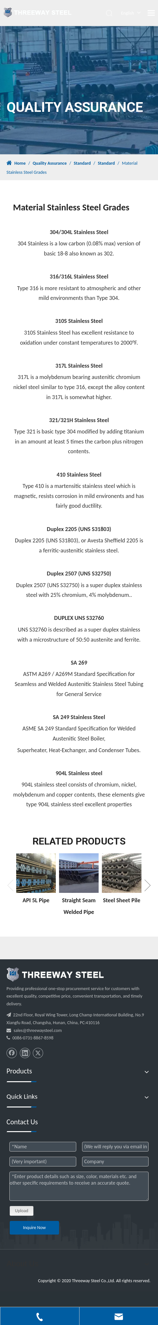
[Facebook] (11, 1053)
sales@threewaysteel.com (38, 1030)
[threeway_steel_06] (55, 974)
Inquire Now (34, 1227)
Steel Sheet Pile (121, 900)
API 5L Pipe (36, 900)
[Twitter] (38, 1053)
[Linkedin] (25, 1053)
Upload (21, 1210)
